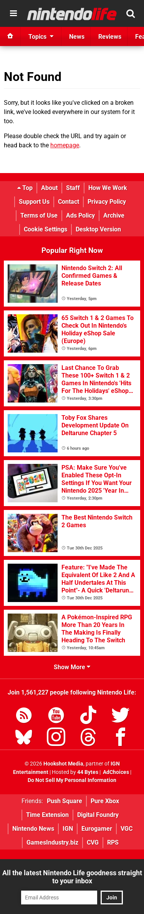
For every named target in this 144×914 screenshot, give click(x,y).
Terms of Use (39, 215)
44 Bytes (87, 772)
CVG (93, 842)
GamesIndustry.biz (52, 842)
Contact (68, 201)
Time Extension (47, 814)
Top (25, 187)
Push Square (64, 801)
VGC (126, 828)
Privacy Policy (107, 201)
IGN (68, 828)
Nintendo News (33, 828)
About (49, 187)
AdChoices (115, 772)
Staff (73, 187)
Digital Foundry (98, 814)
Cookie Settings (45, 229)
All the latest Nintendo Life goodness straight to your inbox (72, 877)
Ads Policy (80, 215)
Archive (113, 215)
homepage (64, 145)
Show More (72, 667)
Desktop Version (98, 229)
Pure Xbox (105, 801)
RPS (113, 842)
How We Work (107, 187)
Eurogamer (96, 828)
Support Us (34, 201)
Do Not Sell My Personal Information (72, 780)
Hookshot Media (63, 764)
